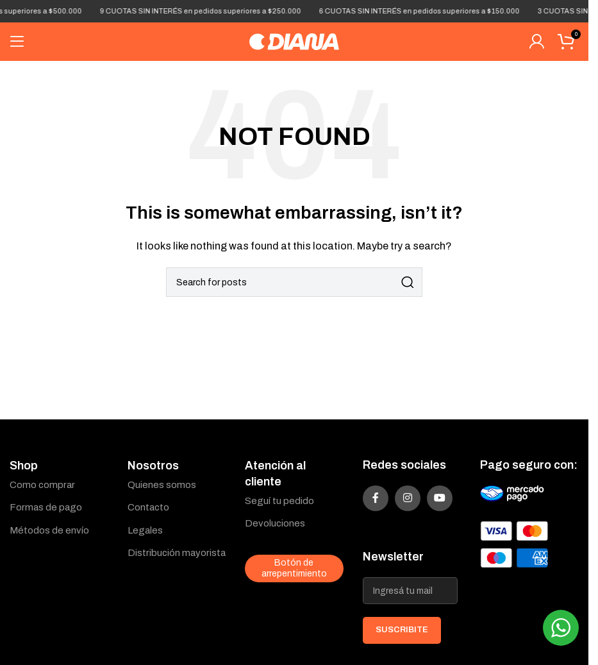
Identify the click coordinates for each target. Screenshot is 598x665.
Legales (145, 530)
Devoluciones (275, 523)
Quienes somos (162, 485)
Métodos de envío (49, 530)
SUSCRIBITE (402, 629)
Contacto (148, 507)
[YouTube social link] (440, 498)
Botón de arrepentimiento (294, 568)
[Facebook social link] (375, 498)
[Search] (294, 282)
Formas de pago (46, 507)
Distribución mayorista (177, 553)
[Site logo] (294, 41)
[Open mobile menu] (17, 42)
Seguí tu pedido (279, 501)
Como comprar (42, 485)
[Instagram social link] (407, 498)
